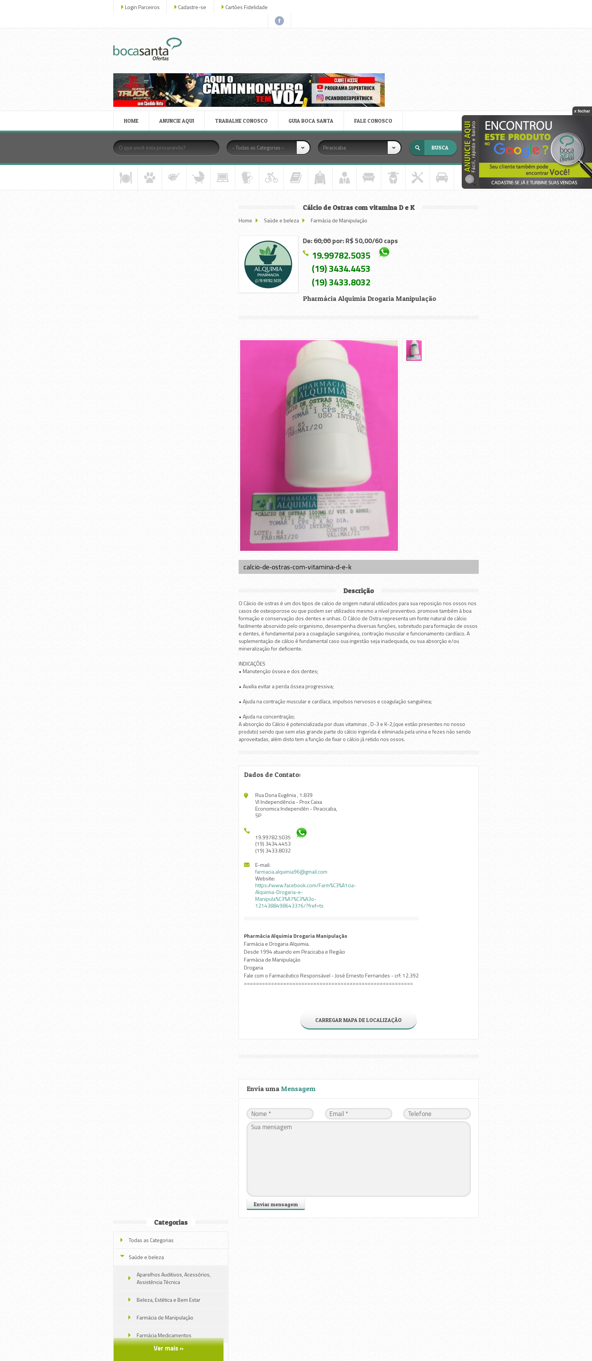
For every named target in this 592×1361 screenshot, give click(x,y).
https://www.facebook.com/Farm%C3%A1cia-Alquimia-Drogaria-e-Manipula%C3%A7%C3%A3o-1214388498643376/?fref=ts (307, 835)
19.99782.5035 (343, 200)
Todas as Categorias (152, 170)
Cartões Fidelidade (248, 7)
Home (247, 165)
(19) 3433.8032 (343, 227)
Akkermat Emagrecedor (170, 425)
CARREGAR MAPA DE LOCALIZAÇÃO (359, 960)
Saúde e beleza (283, 165)
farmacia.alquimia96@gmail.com (293, 811)
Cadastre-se (194, 7)
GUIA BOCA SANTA (312, 65)
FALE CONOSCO (375, 65)
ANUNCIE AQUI (178, 65)
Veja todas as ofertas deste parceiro (172, 535)
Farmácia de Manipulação (341, 165)
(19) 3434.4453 (343, 213)
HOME (132, 65)
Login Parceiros (143, 7)
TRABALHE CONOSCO (242, 65)
